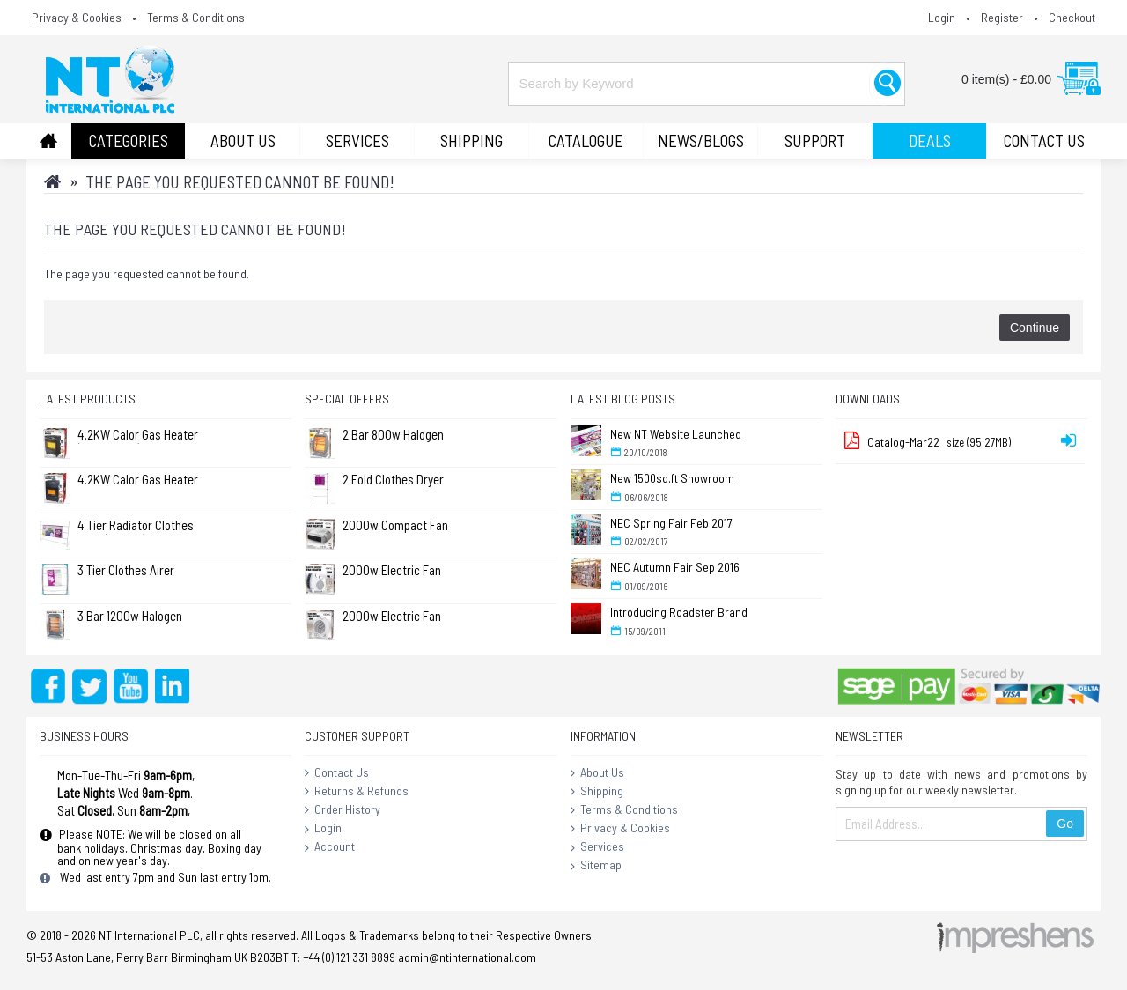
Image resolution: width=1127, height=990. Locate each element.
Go (1065, 823)
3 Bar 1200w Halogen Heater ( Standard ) (129, 617)
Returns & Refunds (357, 792)
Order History (342, 810)
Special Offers (347, 398)
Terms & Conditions (624, 810)
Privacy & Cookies (620, 829)
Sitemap (596, 866)
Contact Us (337, 773)
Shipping (597, 792)
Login (323, 829)
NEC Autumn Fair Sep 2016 (675, 566)
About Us (597, 773)
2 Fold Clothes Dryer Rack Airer (393, 480)
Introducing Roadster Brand (679, 611)
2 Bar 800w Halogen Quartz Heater (393, 435)
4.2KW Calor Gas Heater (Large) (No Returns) (137, 480)
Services (597, 847)
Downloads (868, 398)
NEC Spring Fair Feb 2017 (671, 522)
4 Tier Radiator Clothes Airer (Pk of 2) (135, 526)
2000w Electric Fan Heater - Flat (392, 571)
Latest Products (88, 398)
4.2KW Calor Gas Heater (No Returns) (137, 435)
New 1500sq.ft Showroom (672, 477)
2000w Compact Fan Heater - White (395, 526)
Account (330, 847)
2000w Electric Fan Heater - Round (392, 617)
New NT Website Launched (675, 433)
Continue (1034, 328)
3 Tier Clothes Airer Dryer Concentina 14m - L (136, 571)
